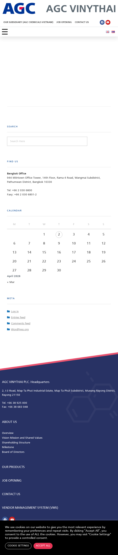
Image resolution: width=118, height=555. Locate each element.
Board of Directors (13, 452)
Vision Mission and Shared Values (22, 438)
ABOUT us (9, 422)
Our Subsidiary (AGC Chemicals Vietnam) (28, 22)
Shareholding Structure (16, 442)
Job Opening (64, 22)
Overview (7, 433)
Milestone (8, 447)
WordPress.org (20, 329)
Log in (15, 311)
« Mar (10, 282)
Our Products (13, 467)
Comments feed (20, 323)
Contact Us (82, 22)
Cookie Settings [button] (18, 546)
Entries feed (18, 317)
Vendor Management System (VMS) (30, 507)
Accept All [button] (43, 546)
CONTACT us (11, 494)
